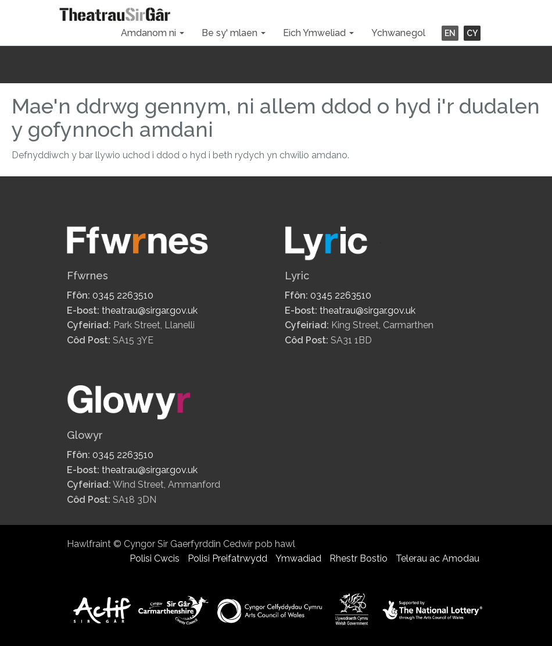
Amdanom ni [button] (152, 32)
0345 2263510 (122, 295)
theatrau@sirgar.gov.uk (150, 310)
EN (450, 33)
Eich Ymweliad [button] (318, 32)
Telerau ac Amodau (437, 558)
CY (472, 33)
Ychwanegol (398, 32)
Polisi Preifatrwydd (227, 558)
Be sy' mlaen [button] (234, 32)
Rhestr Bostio (358, 558)
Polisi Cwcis (155, 558)
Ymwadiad (298, 558)
